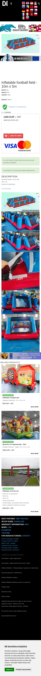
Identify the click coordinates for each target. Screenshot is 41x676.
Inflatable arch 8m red (11, 491)
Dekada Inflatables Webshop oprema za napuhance (15, 582)
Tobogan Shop (5, 587)
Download (19, 521)
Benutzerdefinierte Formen (8, 615)
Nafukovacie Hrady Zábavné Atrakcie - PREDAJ (14, 606)
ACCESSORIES (6, 188)
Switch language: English (10, 539)
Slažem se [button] (9, 669)
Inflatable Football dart (11, 398)
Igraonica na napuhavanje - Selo (14, 444)
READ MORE (34, 407)
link (10, 527)
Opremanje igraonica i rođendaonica (11, 572)
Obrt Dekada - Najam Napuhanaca (11, 558)
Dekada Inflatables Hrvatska (9, 577)
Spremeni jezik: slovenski (10, 550)
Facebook (6, 530)
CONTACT (26, 536)
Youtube (5, 533)
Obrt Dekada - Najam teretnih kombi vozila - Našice (15, 563)
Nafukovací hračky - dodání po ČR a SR (12, 603)
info (27, 524)
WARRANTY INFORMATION (13, 107)
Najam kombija (5, 596)
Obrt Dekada (22, 519)
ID (2, 112)
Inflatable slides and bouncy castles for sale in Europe (16, 601)
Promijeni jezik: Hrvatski (9, 541)
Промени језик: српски (9, 545)
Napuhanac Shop (6, 591)
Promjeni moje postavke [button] (23, 669)
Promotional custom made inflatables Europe (14, 611)
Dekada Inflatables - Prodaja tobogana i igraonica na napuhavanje (19, 568)
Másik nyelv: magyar (8, 543)
